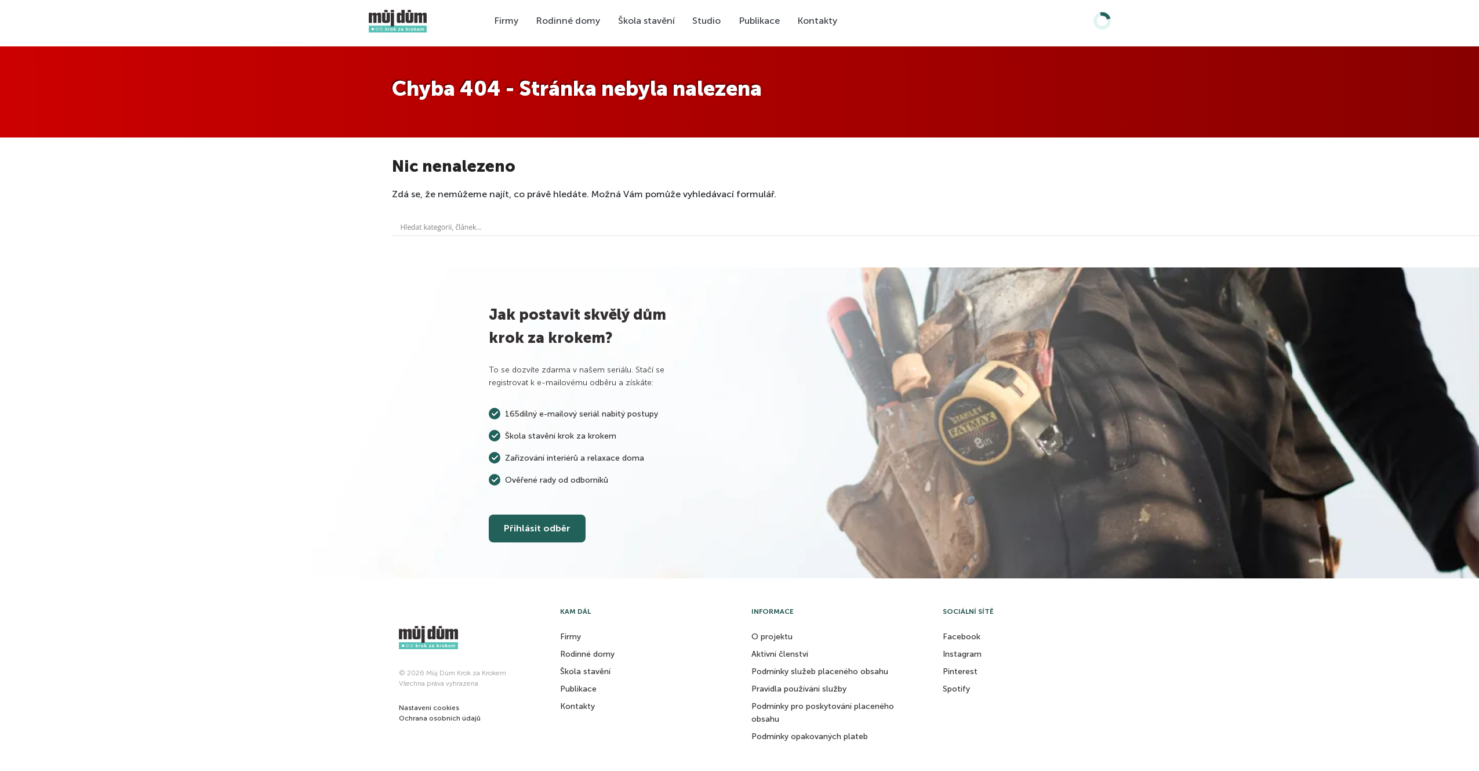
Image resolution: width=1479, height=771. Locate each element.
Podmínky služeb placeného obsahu (819, 671)
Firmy (506, 20)
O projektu (772, 637)
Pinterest (960, 671)
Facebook (961, 637)
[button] (429, 708)
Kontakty (817, 20)
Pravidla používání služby (798, 689)
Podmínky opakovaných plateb (809, 736)
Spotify (956, 689)
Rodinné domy (568, 20)
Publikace (759, 20)
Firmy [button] (570, 637)
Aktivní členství (779, 654)
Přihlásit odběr (537, 528)
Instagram (962, 654)
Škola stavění (646, 20)
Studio (706, 20)
